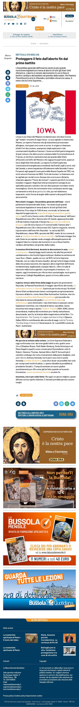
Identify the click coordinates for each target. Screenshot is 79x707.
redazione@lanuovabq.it (12, 684)
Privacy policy (8, 696)
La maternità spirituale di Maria (11, 648)
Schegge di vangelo (21, 34)
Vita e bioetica (44, 44)
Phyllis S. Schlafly (49, 308)
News (53, 17)
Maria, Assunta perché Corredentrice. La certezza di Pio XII (49, 639)
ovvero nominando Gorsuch (38, 372)
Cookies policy (19, 696)
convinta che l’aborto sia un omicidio (38, 236)
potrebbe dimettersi (32, 360)
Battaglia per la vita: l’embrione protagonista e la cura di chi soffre (49, 651)
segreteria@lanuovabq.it (12, 687)
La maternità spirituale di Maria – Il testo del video (12, 637)
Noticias (54, 21)
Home (33, 44)
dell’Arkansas (21, 303)
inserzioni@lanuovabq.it (12, 689)
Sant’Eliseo (58, 34)
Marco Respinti (8, 57)
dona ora (69, 16)
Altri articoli (39, 620)
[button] (39, 28)
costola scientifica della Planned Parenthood (35, 297)
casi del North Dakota (53, 300)
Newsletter (69, 21)
